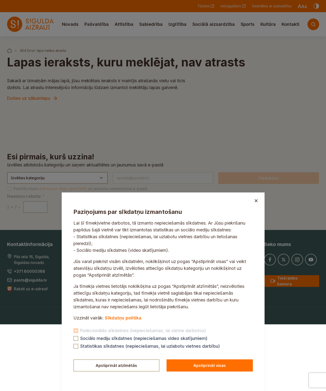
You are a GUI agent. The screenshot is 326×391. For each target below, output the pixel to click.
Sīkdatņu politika (123, 317)
